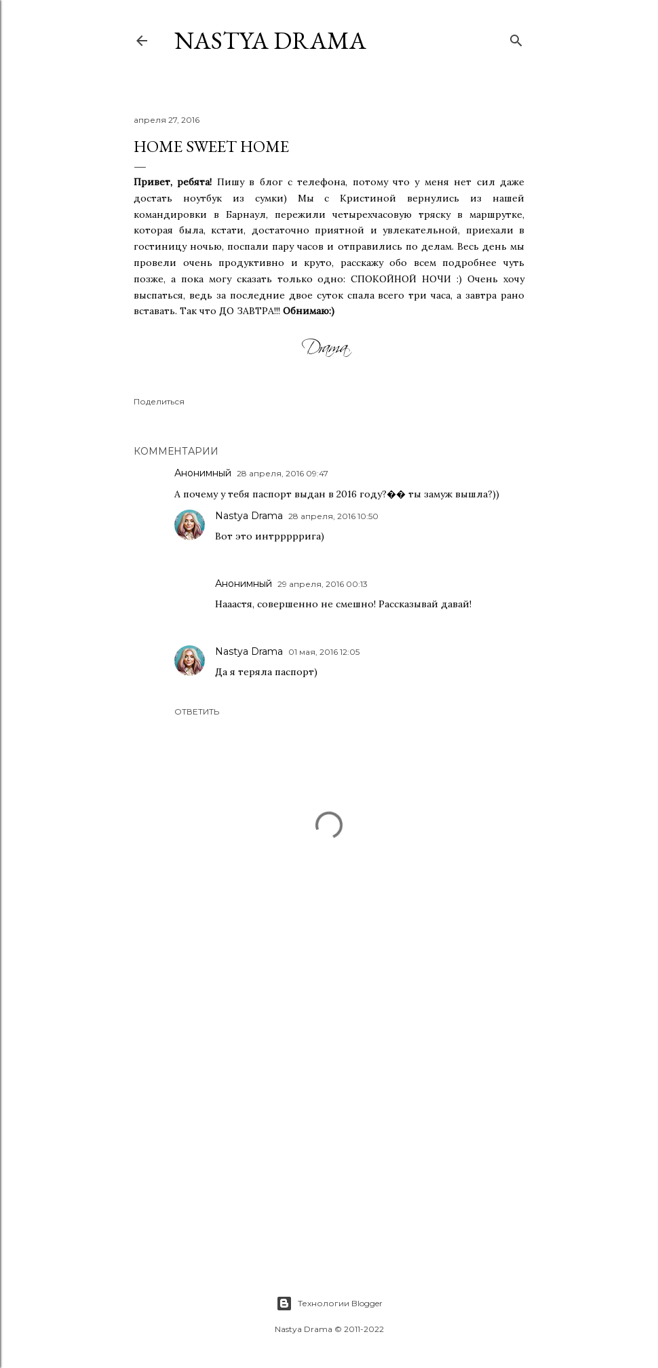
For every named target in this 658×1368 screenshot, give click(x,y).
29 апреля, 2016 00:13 (322, 584)
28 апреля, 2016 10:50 (333, 516)
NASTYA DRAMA (270, 40)
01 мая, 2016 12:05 (324, 652)
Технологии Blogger (329, 1303)
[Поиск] (516, 37)
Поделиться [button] (159, 401)
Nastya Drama (249, 516)
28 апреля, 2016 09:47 (282, 473)
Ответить (196, 711)
